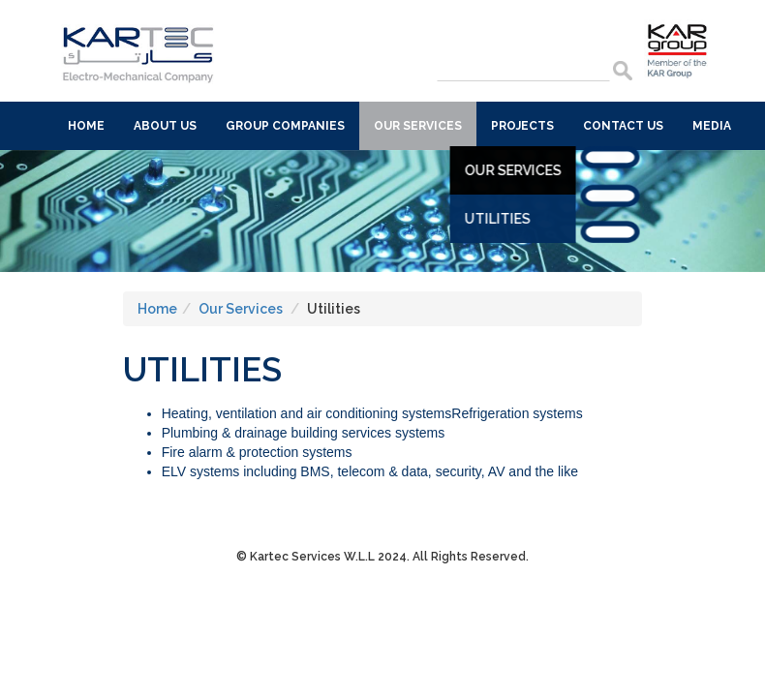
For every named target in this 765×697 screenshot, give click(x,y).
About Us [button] (165, 126)
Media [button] (711, 126)
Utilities (467, 219)
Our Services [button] (418, 126)
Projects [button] (522, 126)
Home (86, 126)
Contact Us (623, 126)
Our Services (482, 170)
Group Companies (285, 126)
